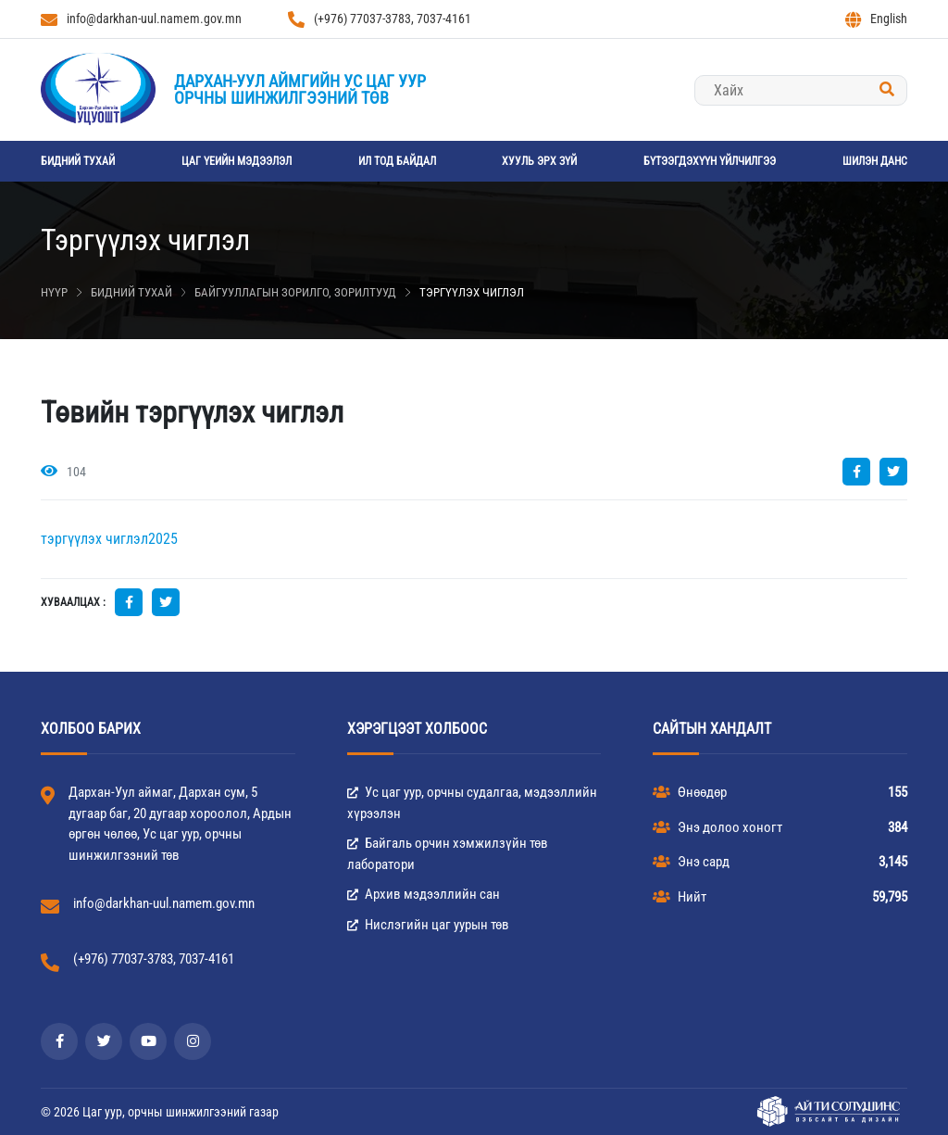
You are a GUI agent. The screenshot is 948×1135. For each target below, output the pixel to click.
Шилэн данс (874, 161)
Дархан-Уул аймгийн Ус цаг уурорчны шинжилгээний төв (300, 89)
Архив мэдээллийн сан (423, 894)
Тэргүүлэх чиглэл (471, 292)
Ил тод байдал (397, 161)
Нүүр (54, 292)
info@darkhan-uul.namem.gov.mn (141, 19)
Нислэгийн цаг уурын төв (428, 924)
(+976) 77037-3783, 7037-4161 (379, 19)
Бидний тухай (78, 161)
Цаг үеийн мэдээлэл (236, 161)
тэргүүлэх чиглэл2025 (109, 539)
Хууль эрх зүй (539, 161)
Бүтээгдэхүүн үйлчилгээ (709, 161)
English (876, 19)
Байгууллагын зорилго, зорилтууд (295, 292)
